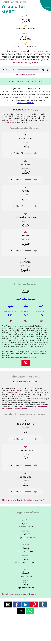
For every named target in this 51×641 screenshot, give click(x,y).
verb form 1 (14, 393)
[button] (45, 5)
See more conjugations (25, 62)
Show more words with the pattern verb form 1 (23, 500)
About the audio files (25, 75)
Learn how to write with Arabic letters (19, 358)
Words (14, 2)
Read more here (25, 102)
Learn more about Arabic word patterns (24, 408)
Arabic (5, 2)
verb (41, 81)
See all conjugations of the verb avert (19, 594)
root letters (7, 122)
